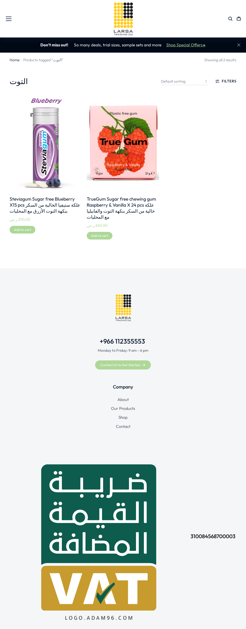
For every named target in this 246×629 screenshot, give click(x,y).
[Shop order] (184, 81)
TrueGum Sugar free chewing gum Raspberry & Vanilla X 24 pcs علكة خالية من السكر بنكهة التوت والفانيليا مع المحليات (121, 208)
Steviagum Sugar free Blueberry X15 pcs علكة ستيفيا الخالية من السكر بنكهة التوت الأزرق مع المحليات (45, 205)
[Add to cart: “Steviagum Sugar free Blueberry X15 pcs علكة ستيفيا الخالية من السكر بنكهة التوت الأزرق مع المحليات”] (22, 230)
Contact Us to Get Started (123, 365)
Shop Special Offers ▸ (186, 44)
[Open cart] (238, 18)
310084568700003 (213, 536)
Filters (225, 81)
